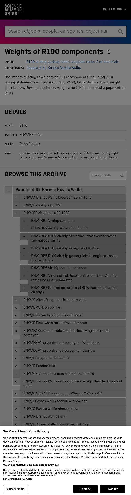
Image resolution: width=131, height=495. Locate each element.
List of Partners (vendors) (18, 484)
